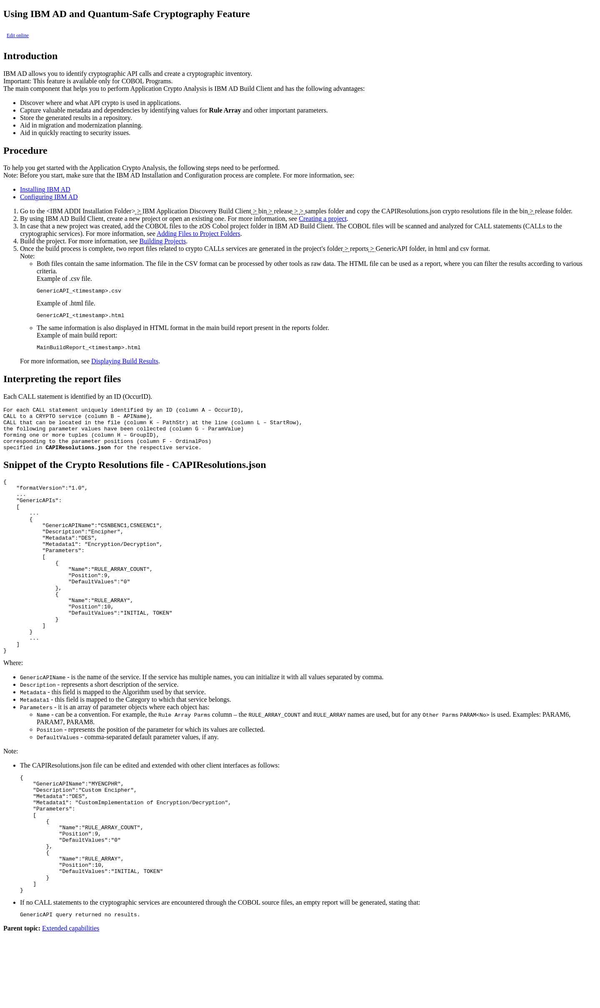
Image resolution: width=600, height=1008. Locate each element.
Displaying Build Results (124, 364)
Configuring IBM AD (49, 196)
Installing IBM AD (45, 189)
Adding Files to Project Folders (198, 233)
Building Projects (163, 241)
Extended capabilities (70, 1000)
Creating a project (323, 218)
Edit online (18, 35)
